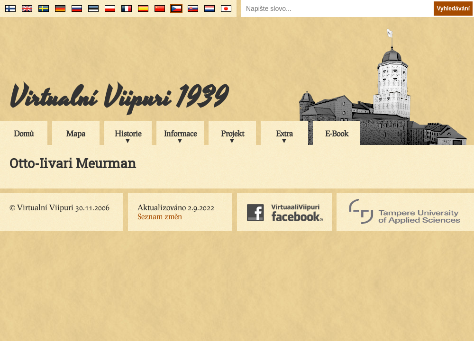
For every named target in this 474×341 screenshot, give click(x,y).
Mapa (75, 133)
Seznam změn (159, 216)
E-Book (336, 133)
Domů (24, 133)
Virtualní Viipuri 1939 (118, 98)
